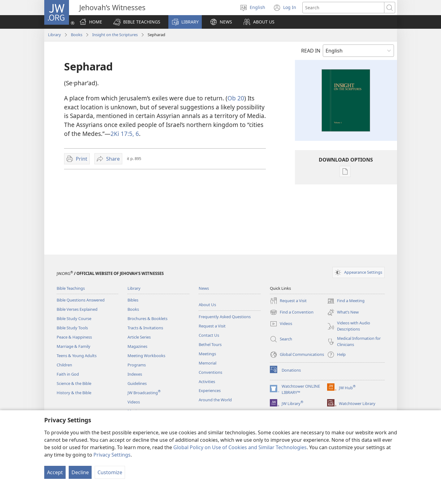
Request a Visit (212, 326)
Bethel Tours (210, 344)
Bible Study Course (74, 318)
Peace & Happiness (74, 337)
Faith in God (68, 374)
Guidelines (137, 383)
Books (76, 34)
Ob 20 (235, 98)
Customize (109, 472)
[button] (136, 22)
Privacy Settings (112, 454)
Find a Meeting (346, 301)
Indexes (135, 374)
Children (64, 365)
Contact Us (209, 335)
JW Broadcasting (144, 392)
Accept (55, 472)
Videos (134, 402)
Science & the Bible (74, 383)
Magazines (137, 346)
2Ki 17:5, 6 (124, 133)
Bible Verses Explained (77, 309)
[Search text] (343, 7)
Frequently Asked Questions (225, 316)
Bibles (133, 300)
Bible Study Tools (72, 328)
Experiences (210, 390)
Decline (80, 472)
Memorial (207, 363)
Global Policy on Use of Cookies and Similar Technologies (240, 447)
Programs (137, 365)
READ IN (310, 50)
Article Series (139, 337)
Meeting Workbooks (146, 355)
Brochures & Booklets (147, 318)
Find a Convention (291, 312)
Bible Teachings (71, 288)
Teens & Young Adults (77, 355)
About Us (207, 304)
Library (54, 34)
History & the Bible (74, 392)
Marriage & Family (73, 346)
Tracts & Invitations (145, 328)
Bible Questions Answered (81, 300)
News (204, 288)
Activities (207, 381)
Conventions (210, 372)
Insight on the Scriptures (115, 34)
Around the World (215, 400)
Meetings (207, 353)
